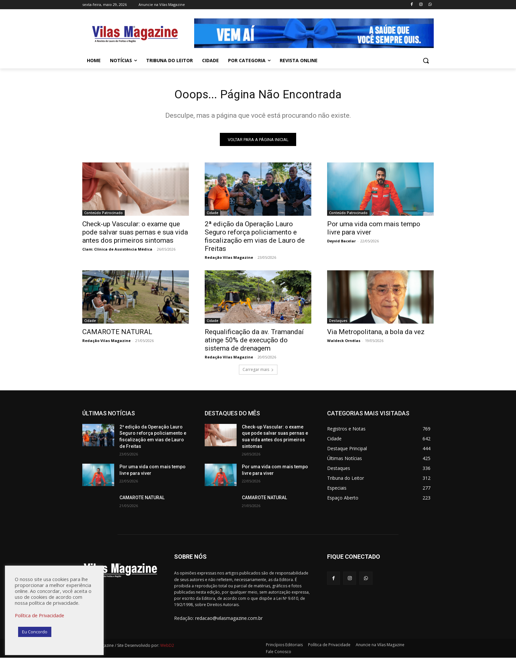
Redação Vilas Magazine (229, 259)
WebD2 (166, 647)
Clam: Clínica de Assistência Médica (117, 251)
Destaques (338, 323)
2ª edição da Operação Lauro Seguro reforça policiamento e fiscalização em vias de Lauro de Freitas (255, 238)
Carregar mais (258, 372)
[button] (426, 60)
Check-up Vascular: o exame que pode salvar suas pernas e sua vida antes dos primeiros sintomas (135, 234)
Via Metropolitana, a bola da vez (376, 334)
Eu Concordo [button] (34, 632)
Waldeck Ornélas (343, 342)
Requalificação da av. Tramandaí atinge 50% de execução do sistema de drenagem (254, 342)
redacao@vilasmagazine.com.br (229, 621)
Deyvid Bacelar (341, 243)
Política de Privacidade (39, 615)
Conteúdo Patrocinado (103, 215)
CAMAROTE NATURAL (117, 334)
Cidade (212, 215)
